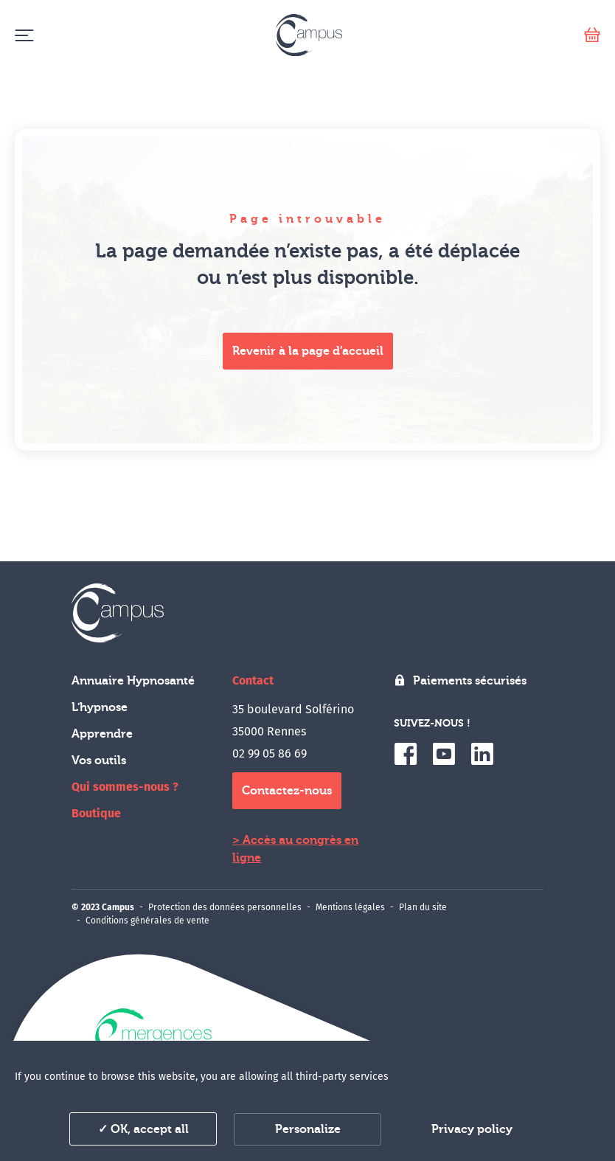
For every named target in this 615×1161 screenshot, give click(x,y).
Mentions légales (350, 907)
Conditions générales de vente (147, 920)
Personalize (308, 1129)
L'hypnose (100, 707)
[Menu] (24, 35)
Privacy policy (471, 1129)
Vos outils (99, 760)
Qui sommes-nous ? (125, 787)
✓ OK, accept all (143, 1129)
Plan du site (423, 907)
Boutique (96, 813)
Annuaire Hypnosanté (133, 680)
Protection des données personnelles (225, 907)
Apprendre (102, 734)
